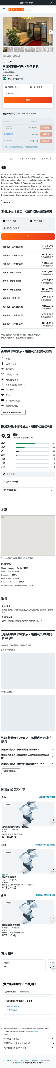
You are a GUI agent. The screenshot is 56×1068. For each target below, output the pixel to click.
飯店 (16, 1060)
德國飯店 (35, 1060)
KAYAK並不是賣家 (29, 1038)
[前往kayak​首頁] (16, 9)
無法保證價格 (33, 1031)
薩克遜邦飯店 (45, 1060)
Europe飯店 (25, 1060)
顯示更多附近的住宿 (47, 797)
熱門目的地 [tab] (24, 992)
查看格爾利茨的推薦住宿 (45, 895)
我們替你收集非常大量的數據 (29, 1043)
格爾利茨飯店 (12, 1010)
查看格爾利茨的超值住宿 (45, 845)
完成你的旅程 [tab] (10, 992)
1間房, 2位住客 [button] (11, 93)
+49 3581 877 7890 (11, 75)
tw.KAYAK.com (7, 1060)
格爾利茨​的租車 (13, 1006)
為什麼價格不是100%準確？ (29, 1047)
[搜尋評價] (30, 474)
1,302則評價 (17, 79)
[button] (51, 2)
